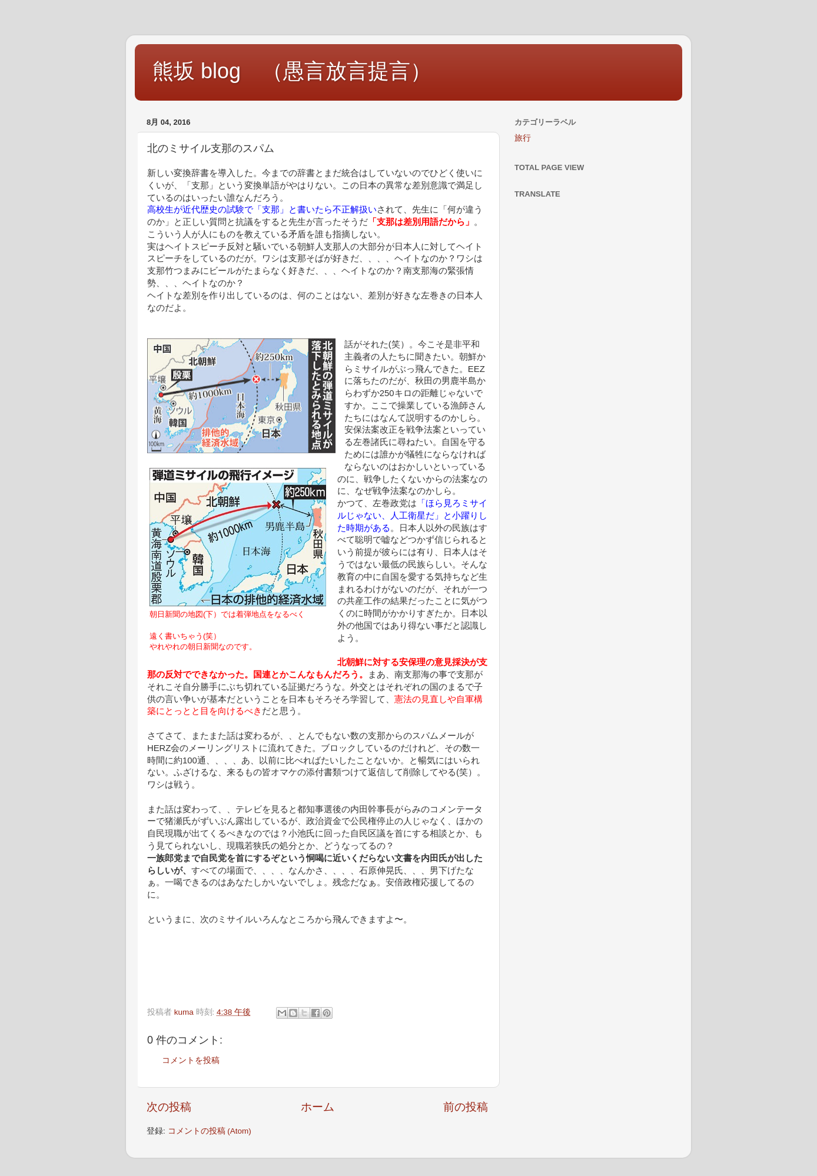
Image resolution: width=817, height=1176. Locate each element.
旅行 (522, 138)
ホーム (317, 1107)
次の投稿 (169, 1107)
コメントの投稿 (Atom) (209, 1131)
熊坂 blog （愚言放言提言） (291, 71)
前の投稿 (465, 1107)
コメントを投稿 (191, 1060)
